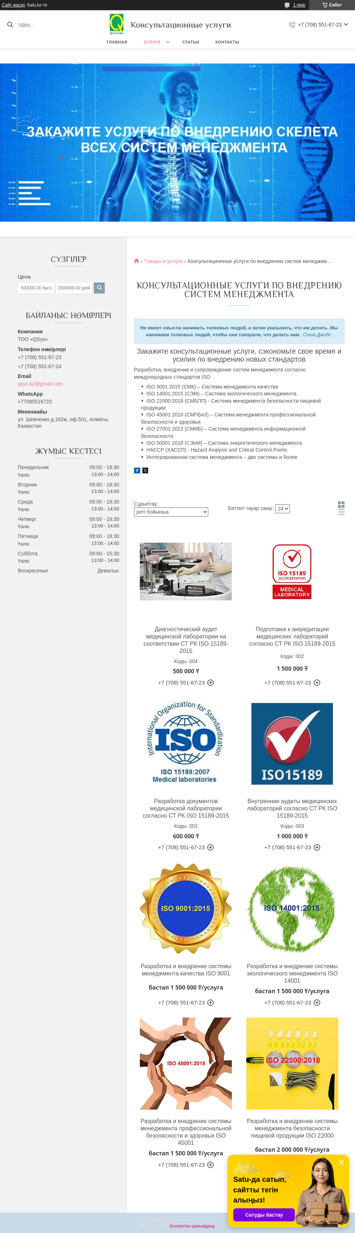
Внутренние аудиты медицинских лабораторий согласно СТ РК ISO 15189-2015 (292, 808)
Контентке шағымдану (192, 1226)
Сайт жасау (13, 5)
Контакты (227, 42)
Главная (117, 42)
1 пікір (299, 5)
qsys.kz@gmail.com (40, 384)
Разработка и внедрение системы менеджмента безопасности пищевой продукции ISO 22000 (292, 1128)
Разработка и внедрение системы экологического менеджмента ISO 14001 (292, 973)
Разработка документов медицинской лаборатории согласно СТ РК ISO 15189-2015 (186, 808)
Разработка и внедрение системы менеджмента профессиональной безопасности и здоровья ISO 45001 (186, 1132)
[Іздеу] (10, 25)
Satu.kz (208, 1219)
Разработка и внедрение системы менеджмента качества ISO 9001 (186, 970)
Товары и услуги (163, 261)
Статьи (190, 42)
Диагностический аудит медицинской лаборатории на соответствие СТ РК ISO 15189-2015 (185, 640)
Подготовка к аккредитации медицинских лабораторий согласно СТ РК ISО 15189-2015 (292, 636)
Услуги (151, 42)
